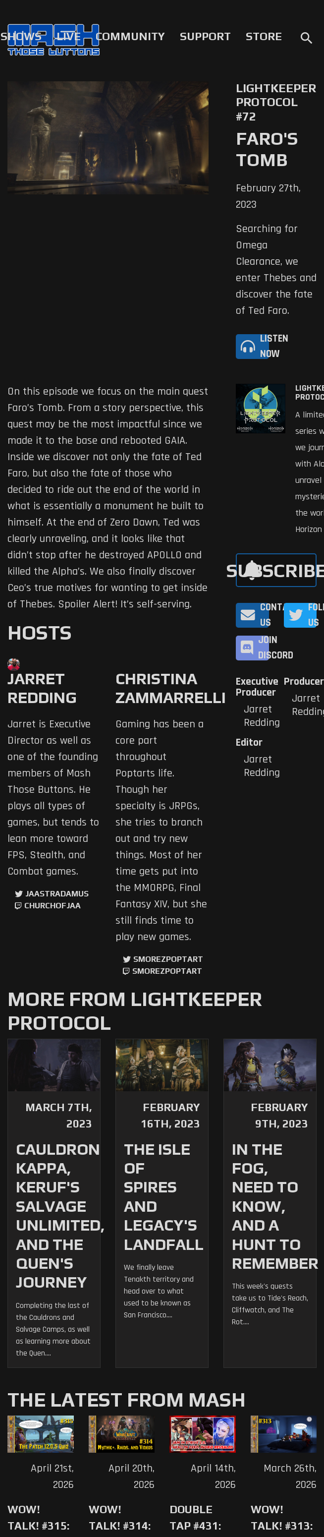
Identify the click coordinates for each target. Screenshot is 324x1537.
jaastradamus (57, 893)
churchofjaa (52, 905)
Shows (21, 36)
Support (205, 36)
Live (68, 36)
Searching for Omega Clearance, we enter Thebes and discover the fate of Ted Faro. (276, 270)
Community (130, 36)
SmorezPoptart (168, 959)
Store (264, 36)
